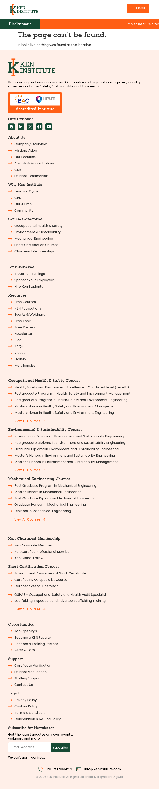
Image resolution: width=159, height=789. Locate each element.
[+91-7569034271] (40, 769)
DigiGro (118, 777)
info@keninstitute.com (102, 769)
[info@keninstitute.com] (78, 769)
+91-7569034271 (59, 769)
